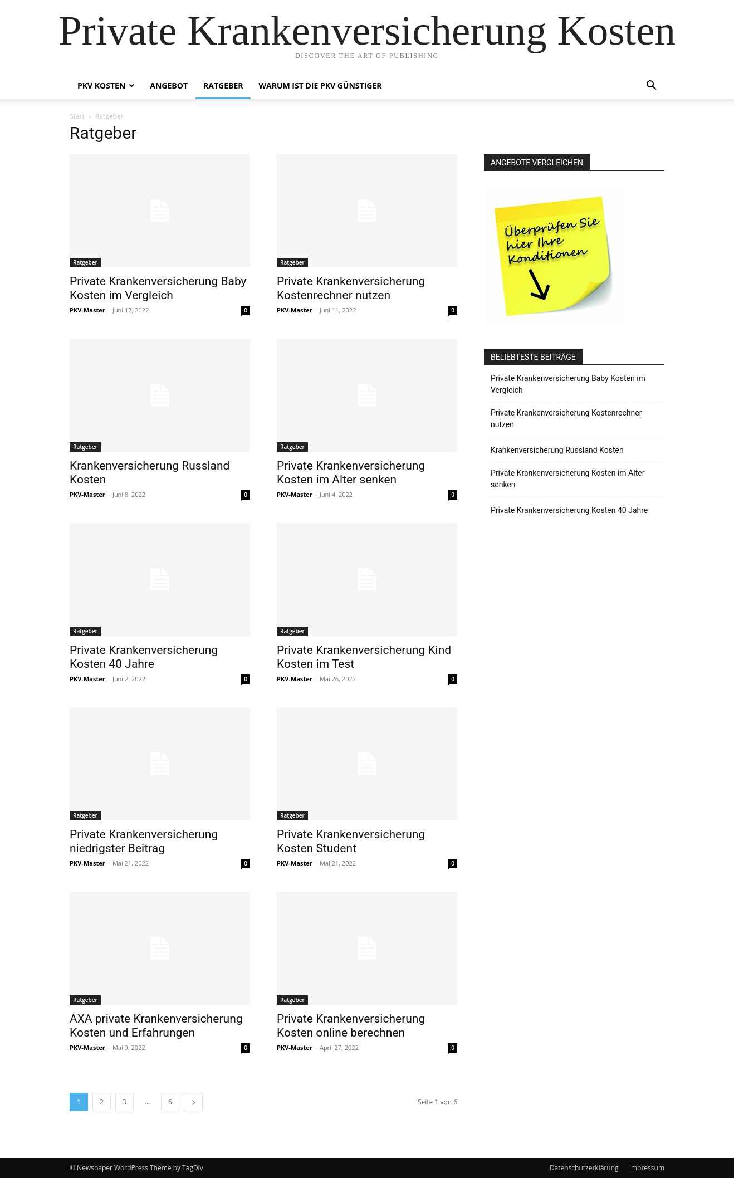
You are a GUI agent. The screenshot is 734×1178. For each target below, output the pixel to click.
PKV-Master (87, 310)
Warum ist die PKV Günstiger (319, 85)
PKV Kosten (101, 85)
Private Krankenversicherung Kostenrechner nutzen (351, 288)
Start (77, 116)
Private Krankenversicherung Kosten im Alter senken (351, 472)
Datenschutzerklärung (584, 1167)
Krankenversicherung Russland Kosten (557, 450)
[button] (651, 86)
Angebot (169, 85)
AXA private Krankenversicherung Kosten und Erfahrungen (156, 1025)
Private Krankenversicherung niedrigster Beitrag (144, 841)
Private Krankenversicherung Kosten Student (351, 841)
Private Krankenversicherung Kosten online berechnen (351, 1025)
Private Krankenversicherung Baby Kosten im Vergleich (158, 288)
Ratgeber (223, 85)
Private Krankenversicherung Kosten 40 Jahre (144, 657)
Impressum (646, 1167)
